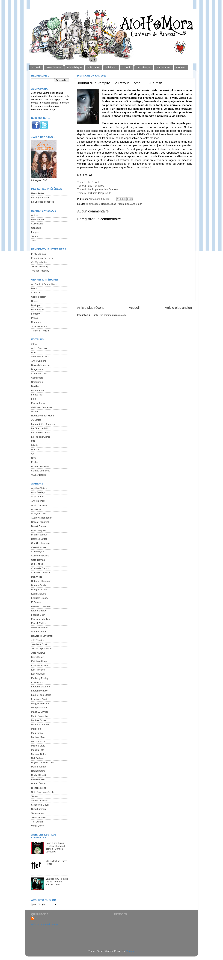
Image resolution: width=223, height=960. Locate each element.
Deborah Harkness (41, 581)
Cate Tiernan (38, 560)
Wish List (111, 67)
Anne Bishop (38, 500)
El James (36, 602)
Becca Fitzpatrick (40, 522)
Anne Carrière (38, 360)
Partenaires (163, 67)
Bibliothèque (74, 67)
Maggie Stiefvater (40, 703)
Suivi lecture (53, 67)
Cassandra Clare (40, 555)
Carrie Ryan (37, 551)
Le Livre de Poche (40, 432)
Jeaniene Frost (39, 644)
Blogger (130, 951)
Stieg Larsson (38, 809)
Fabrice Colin (38, 615)
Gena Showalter (39, 627)
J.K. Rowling (37, 640)
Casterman (37, 382)
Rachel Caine (38, 771)
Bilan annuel (37, 219)
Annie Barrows (39, 505)
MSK (33, 441)
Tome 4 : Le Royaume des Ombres (97, 189)
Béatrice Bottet (39, 539)
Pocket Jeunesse (40, 466)
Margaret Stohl (39, 707)
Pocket (34, 462)
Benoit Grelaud (39, 526)
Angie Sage (37, 496)
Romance (36, 322)
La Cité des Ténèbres (42, 201)
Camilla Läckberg (40, 543)
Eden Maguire (38, 593)
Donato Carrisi (38, 585)
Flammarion (37, 390)
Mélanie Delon (38, 754)
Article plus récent (90, 307)
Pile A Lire (94, 67)
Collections (37, 223)
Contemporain (38, 296)
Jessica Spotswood (41, 648)
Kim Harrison (38, 669)
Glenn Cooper (38, 631)
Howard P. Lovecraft (42, 636)
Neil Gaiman (37, 758)
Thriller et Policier (40, 330)
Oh (32, 453)
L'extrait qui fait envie (42, 258)
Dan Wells (36, 576)
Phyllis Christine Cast (42, 762)
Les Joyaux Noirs (40, 197)
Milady (34, 445)
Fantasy (35, 313)
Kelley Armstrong (40, 665)
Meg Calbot (37, 733)
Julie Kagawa (38, 652)
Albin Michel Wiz (40, 356)
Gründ (34, 411)
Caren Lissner (38, 547)
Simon (34, 796)
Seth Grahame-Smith (42, 792)
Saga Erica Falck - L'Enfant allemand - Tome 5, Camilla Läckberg (56, 847)
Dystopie (36, 305)
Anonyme (36, 509)
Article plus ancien (178, 307)
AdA (33, 352)
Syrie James (37, 813)
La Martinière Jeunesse (43, 424)
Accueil (36, 67)
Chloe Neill (37, 564)
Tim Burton (37, 821)
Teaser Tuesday (39, 266)
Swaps (34, 236)
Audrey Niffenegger (41, 517)
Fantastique (93, 204)
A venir (127, 67)
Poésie (34, 318)
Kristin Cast (37, 682)
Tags (33, 240)
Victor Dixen (37, 825)
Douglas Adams (39, 589)
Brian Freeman (39, 534)
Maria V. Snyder (39, 712)
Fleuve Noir (37, 394)
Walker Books (38, 475)
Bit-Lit (34, 288)
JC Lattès (36, 420)
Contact (181, 67)
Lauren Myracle (39, 690)
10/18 (34, 344)
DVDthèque (144, 67)
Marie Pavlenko (39, 716)
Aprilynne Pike (38, 513)
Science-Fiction (39, 326)
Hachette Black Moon (112, 204)
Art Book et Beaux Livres (44, 284)
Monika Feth (37, 750)
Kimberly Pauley (40, 678)
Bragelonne (37, 369)
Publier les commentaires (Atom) (109, 315)
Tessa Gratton (38, 817)
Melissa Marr (38, 737)
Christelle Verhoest (41, 572)
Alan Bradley (38, 492)
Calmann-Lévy (39, 373)
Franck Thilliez (39, 623)
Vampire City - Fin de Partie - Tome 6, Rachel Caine (57, 881)
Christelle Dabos (40, 568)
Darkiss (35, 386)
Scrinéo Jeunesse (40, 470)
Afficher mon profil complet (45, 924)
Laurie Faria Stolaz (41, 695)
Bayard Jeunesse (40, 365)
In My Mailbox (38, 254)
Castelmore (37, 377)
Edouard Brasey (39, 598)
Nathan (35, 449)
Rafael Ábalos (38, 783)
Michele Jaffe (38, 745)
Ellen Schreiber (39, 610)
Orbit (33, 458)
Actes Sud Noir (39, 348)
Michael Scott (38, 741)
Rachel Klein (38, 779)
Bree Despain (38, 530)
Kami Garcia (37, 657)
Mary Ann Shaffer (40, 724)
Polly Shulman (38, 766)
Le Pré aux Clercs (40, 436)
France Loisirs (38, 403)
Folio (33, 399)
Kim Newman (38, 674)
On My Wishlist (39, 262)
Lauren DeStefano (41, 686)
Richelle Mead (38, 788)
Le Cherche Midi (40, 428)
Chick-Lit (36, 292)
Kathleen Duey (39, 661)
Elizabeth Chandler (41, 606)
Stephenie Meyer (40, 804)
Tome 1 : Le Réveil (88, 182)
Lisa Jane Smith (133, 204)
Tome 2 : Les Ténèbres (90, 185)
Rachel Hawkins (39, 775)
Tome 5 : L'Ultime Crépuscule (94, 193)
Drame (34, 301)
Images (35, 232)
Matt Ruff (36, 728)
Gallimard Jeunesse (41, 407)
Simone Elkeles (39, 800)
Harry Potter (37, 193)
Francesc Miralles (40, 619)
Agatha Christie (39, 488)
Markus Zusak (38, 720)
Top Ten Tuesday (40, 270)
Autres (34, 215)
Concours (36, 228)
